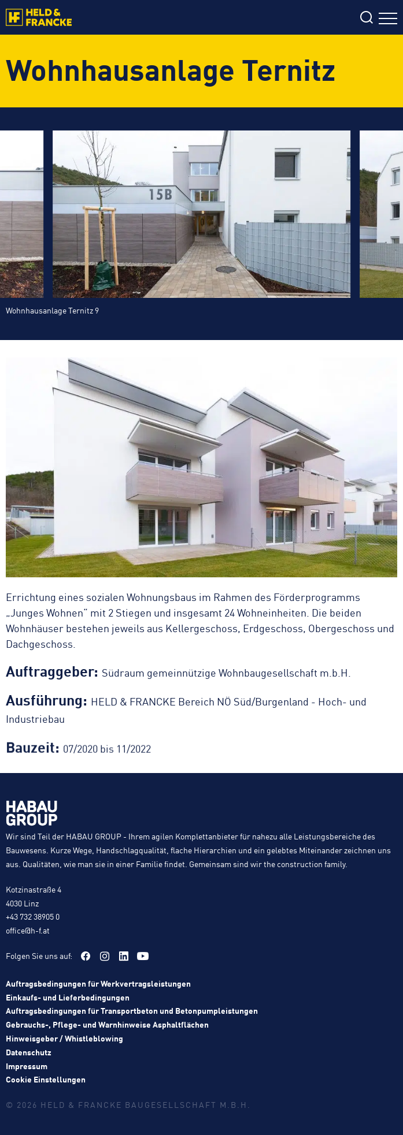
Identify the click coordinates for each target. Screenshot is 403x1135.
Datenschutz (28, 1052)
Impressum (26, 1065)
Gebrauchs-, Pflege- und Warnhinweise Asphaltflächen (107, 1024)
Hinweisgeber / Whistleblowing (64, 1038)
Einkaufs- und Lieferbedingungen (68, 997)
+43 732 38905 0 (33, 916)
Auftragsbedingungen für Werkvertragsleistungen (98, 983)
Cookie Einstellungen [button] (46, 1079)
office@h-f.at (28, 930)
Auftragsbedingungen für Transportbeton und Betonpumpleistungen (132, 1010)
